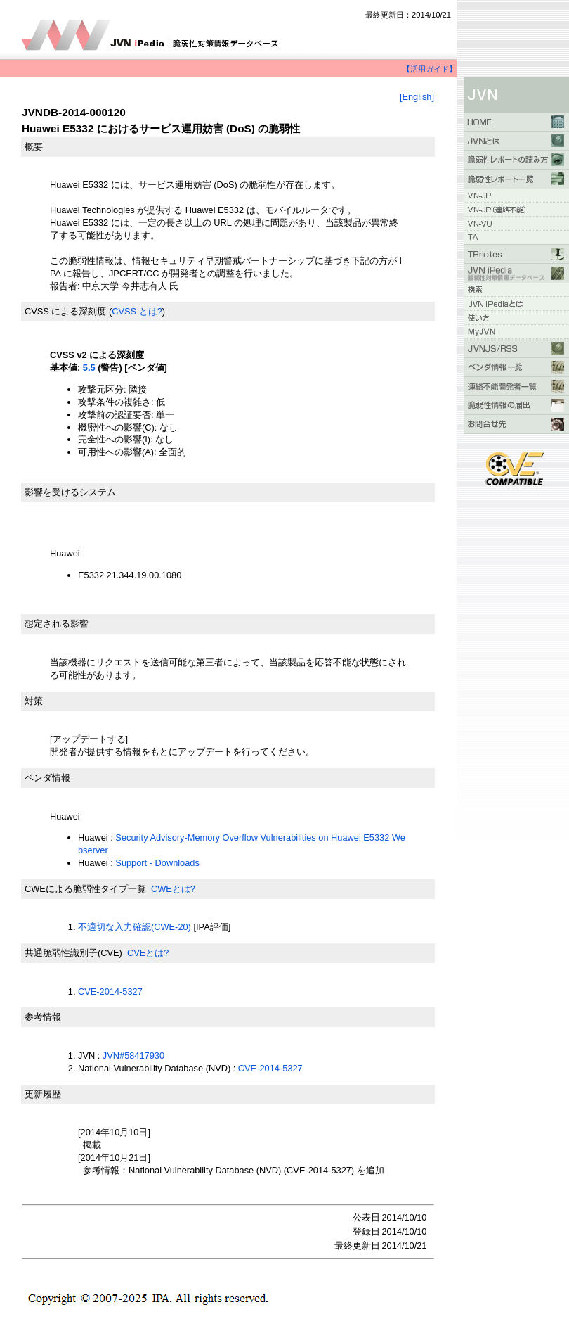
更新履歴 (43, 1094)
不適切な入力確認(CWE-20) (134, 927)
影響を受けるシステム (70, 492)
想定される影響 (57, 623)
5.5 (89, 367)
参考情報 (43, 1017)
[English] (417, 96)
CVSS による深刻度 (65, 311)
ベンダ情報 (47, 777)
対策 (34, 701)
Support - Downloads (157, 863)
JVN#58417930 (133, 1055)
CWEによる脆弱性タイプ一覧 (85, 889)
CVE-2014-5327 (110, 991)
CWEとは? (173, 889)
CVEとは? (148, 953)
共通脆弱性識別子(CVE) (73, 953)
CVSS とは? (137, 311)
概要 (34, 146)
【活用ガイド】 (430, 69)
